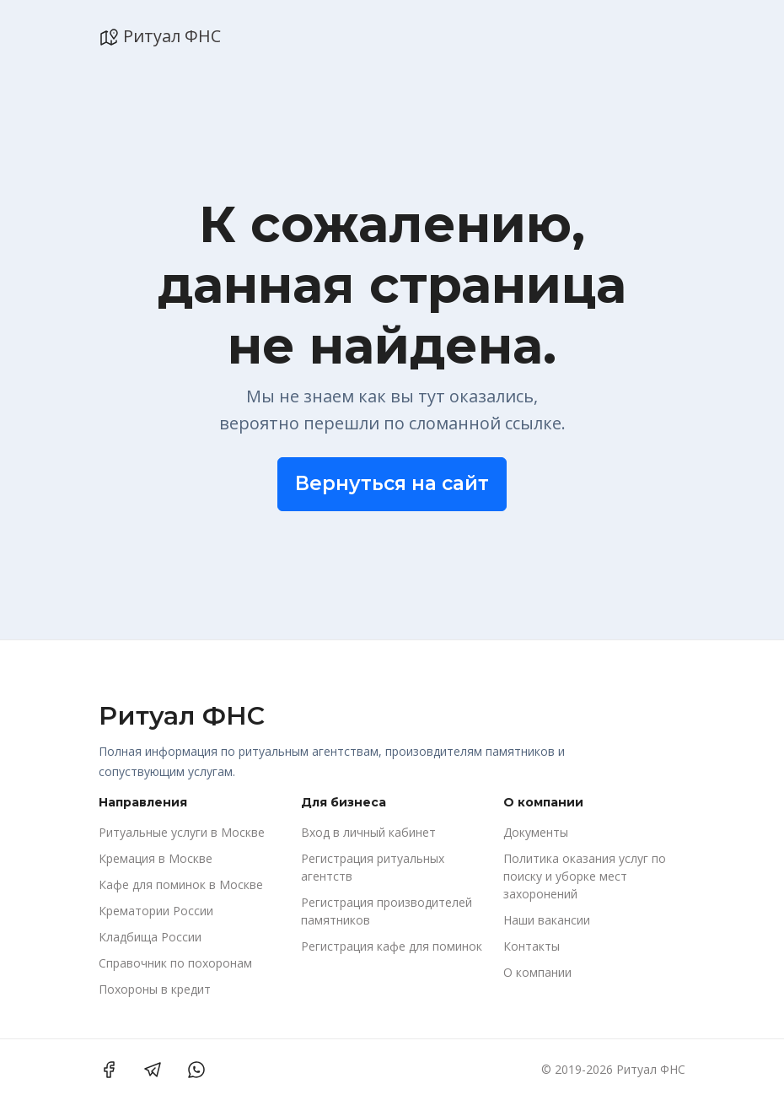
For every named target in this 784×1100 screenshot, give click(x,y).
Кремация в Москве (155, 858)
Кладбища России (150, 937)
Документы (535, 832)
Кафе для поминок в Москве (181, 884)
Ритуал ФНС (160, 36)
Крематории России (156, 911)
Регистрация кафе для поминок (391, 946)
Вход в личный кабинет (368, 832)
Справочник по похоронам (175, 963)
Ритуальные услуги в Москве (182, 832)
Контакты (531, 946)
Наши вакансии (546, 920)
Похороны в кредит (155, 989)
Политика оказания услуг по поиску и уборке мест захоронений (584, 876)
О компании (537, 972)
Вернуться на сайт (392, 483)
